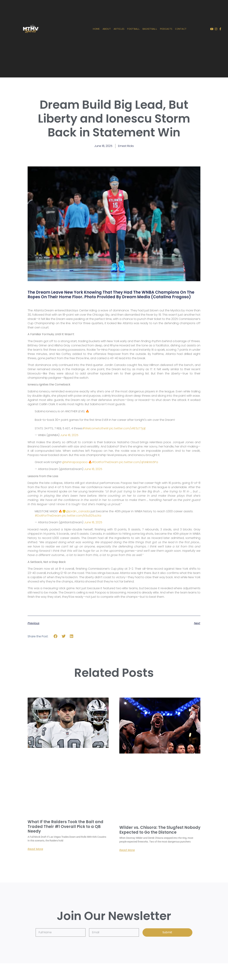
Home (96, 29)
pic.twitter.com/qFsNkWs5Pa (138, 462)
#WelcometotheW (95, 428)
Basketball (149, 29)
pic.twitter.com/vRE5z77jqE (127, 428)
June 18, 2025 (69, 435)
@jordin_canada (78, 511)
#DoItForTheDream (105, 462)
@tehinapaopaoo (75, 462)
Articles (119, 29)
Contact (180, 29)
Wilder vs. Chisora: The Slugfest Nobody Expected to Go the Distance (159, 830)
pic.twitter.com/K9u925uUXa (81, 516)
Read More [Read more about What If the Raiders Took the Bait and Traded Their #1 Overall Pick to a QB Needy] (35, 849)
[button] (56, 636)
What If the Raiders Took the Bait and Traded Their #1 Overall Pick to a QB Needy (65, 826)
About (106, 29)
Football (133, 29)
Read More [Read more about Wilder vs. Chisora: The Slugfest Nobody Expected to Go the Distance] (127, 850)
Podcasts (166, 29)
